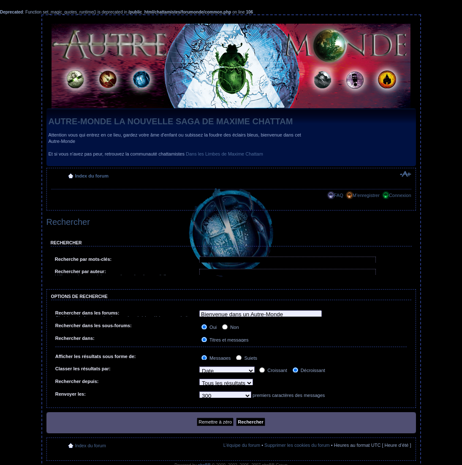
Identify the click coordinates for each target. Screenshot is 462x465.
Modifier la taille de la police (405, 174)
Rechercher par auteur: (80, 271)
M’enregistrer (366, 195)
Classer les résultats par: (83, 368)
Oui (209, 327)
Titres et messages (224, 339)
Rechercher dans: (75, 338)
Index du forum (92, 175)
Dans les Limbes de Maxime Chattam (224, 153)
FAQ (338, 195)
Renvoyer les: (70, 394)
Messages (216, 358)
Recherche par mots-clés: (83, 259)
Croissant (273, 370)
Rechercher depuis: (77, 381)
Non (230, 327)
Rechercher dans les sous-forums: (93, 325)
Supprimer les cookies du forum (297, 445)
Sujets (246, 358)
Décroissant (309, 370)
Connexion (400, 195)
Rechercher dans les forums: (87, 312)
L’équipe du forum (241, 445)
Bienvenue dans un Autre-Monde (260, 314)
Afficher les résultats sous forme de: (95, 356)
